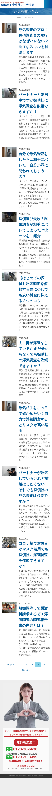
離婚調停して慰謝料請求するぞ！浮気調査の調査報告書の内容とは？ (33, 616)
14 (37, 664)
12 (25, 664)
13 (31, 664)
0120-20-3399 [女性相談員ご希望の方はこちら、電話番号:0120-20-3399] (21, 757)
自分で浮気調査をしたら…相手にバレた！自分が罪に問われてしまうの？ (33, 165)
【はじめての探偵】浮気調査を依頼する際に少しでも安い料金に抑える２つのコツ (33, 289)
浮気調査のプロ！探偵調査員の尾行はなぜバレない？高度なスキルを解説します (33, 41)
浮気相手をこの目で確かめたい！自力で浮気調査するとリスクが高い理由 (33, 419)
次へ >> (26, 670)
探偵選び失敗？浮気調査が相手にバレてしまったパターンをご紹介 (34, 227)
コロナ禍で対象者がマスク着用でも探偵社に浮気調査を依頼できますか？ (33, 554)
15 (44, 664)
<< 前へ (11, 664)
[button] (48, 4)
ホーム (19, 17)
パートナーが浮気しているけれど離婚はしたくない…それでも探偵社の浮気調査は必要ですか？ (33, 487)
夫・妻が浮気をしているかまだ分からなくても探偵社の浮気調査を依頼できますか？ (33, 354)
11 (19, 664)
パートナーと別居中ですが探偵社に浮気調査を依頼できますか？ (33, 103)
